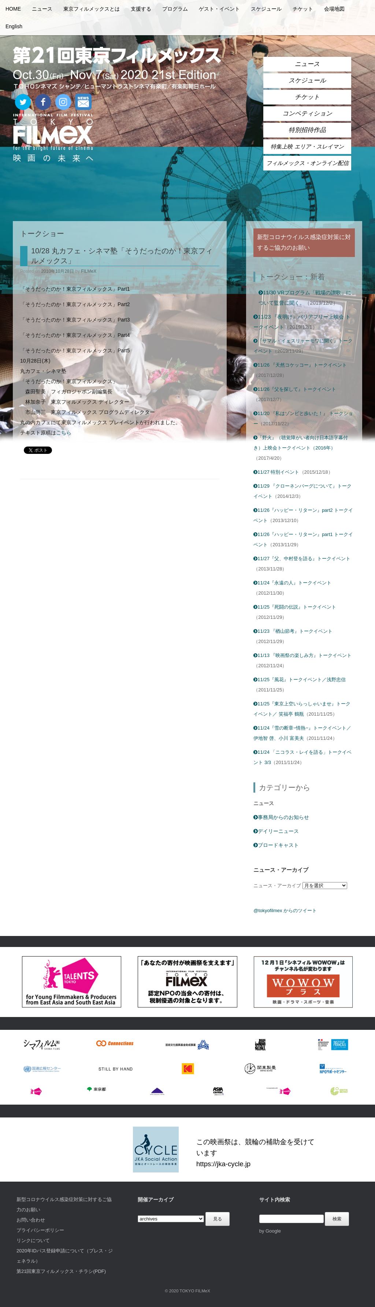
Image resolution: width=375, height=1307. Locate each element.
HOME (13, 9)
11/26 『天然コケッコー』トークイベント (300, 365)
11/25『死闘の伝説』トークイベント (294, 607)
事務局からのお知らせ (281, 817)
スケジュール (266, 9)
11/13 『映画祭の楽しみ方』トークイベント (302, 655)
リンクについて (33, 1240)
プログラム (175, 9)
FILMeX (88, 271)
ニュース (42, 9)
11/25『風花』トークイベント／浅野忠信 (299, 679)
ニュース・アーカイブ (277, 885)
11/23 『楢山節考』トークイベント (293, 631)
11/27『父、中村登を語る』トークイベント (301, 558)
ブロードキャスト (276, 845)
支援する (141, 9)
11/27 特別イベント (276, 472)
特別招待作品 (307, 129)
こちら (63, 433)
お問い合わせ (30, 1220)
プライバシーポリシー (40, 1230)
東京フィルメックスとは (91, 9)
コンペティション (307, 113)
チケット (303, 9)
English (13, 26)
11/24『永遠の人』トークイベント (292, 582)
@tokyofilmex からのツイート (285, 910)
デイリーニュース (276, 831)
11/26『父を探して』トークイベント (294, 389)
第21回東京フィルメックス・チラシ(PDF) (61, 1271)
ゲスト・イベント (219, 9)
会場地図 (334, 9)
